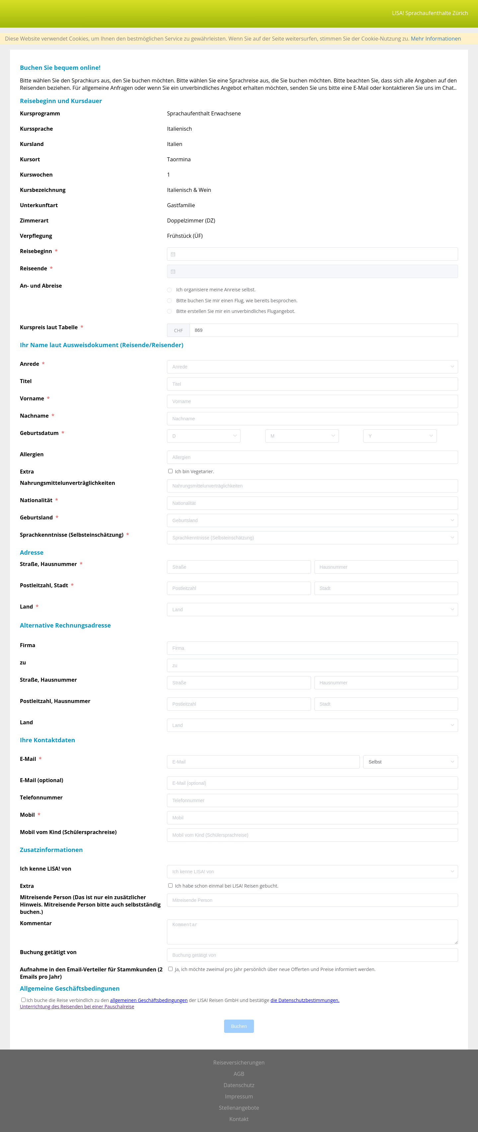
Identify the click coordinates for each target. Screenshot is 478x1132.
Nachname (35, 415)
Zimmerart (34, 220)
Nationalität (37, 500)
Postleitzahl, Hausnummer (56, 701)
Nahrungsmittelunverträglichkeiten (68, 483)
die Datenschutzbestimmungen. (305, 1000)
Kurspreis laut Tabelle (49, 327)
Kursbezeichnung (42, 190)
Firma (28, 645)
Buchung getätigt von (49, 952)
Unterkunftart (39, 205)
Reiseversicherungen (239, 1062)
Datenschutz (238, 1085)
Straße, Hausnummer (49, 564)
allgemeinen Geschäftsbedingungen (149, 1000)
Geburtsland (37, 517)
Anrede (30, 363)
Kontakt (239, 1119)
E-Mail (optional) (42, 780)
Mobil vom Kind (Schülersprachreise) (69, 832)
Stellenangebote (239, 1107)
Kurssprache (36, 128)
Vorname (32, 398)
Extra (28, 471)
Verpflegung (36, 235)
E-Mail (29, 759)
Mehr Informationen (436, 38)
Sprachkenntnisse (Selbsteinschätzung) (72, 534)
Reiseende (34, 268)
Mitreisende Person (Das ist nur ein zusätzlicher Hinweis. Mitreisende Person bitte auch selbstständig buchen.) (90, 905)
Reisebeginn (36, 251)
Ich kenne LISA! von (46, 868)
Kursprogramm (40, 113)
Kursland (32, 144)
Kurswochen (36, 174)
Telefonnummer (42, 797)
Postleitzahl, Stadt (44, 585)
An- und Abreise (41, 285)
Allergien (32, 454)
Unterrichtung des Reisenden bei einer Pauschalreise (77, 1006)
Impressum (239, 1096)
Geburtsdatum (40, 433)
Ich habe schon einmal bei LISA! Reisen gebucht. (226, 886)
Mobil (28, 814)
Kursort (30, 159)
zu (23, 662)
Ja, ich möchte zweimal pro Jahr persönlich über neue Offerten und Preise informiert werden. (274, 969)
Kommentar (36, 923)
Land (27, 606)
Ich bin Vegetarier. (194, 471)
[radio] (211, 290)
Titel (26, 381)
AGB (239, 1073)
